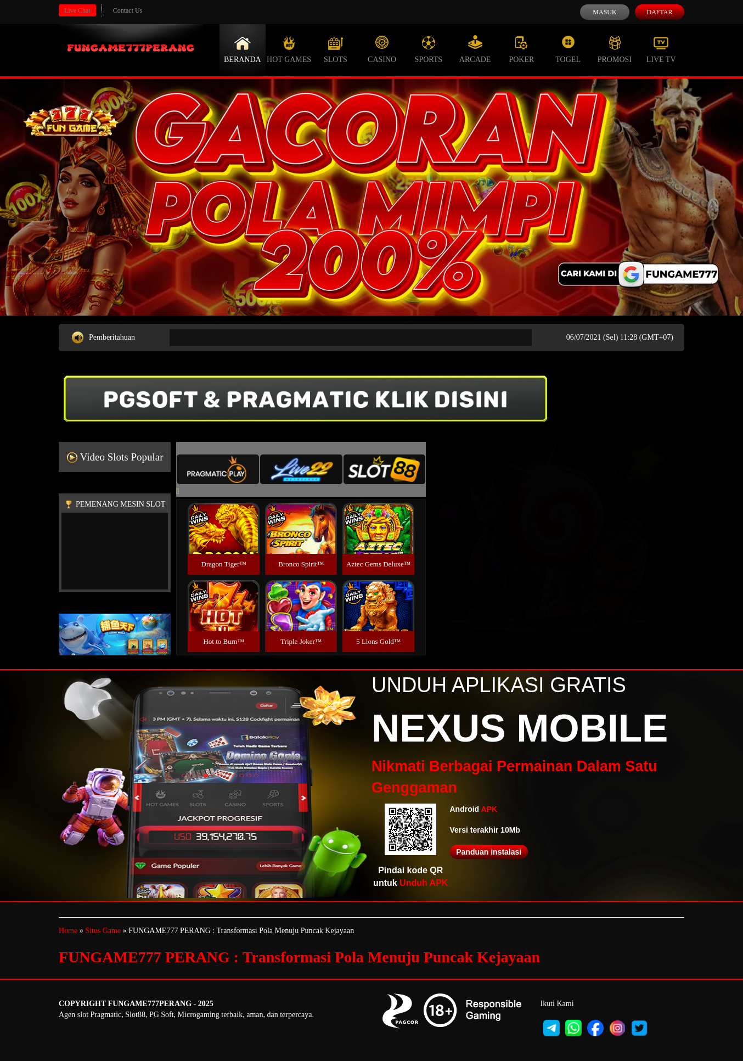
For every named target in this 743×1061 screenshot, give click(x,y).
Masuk (604, 12)
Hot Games (289, 49)
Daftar (659, 12)
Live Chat (77, 10)
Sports (429, 49)
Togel (568, 49)
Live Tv (661, 49)
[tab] (218, 469)
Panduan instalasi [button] (488, 851)
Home (68, 931)
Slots (335, 49)
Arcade (475, 49)
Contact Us (128, 10)
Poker (521, 49)
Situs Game (103, 931)
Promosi (615, 49)
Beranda (242, 49)
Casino (382, 49)
